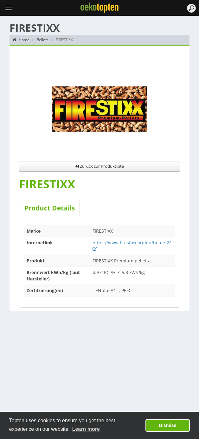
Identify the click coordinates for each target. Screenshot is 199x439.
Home (21, 39)
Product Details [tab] (49, 208)
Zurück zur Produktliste (99, 166)
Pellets (42, 39)
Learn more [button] (86, 429)
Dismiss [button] (168, 425)
